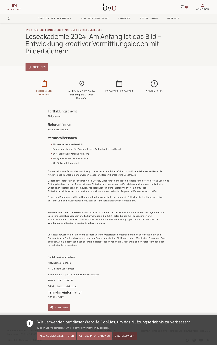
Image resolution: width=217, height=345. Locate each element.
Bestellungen (149, 18)
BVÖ (28, 30)
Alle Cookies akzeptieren (57, 340)
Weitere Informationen (94, 340)
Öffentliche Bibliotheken (54, 18)
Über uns (173, 18)
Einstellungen (124, 340)
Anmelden (39, 67)
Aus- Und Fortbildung (47, 30)
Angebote (124, 18)
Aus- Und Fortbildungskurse (83, 30)
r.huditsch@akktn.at (66, 286)
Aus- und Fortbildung (94, 18)
